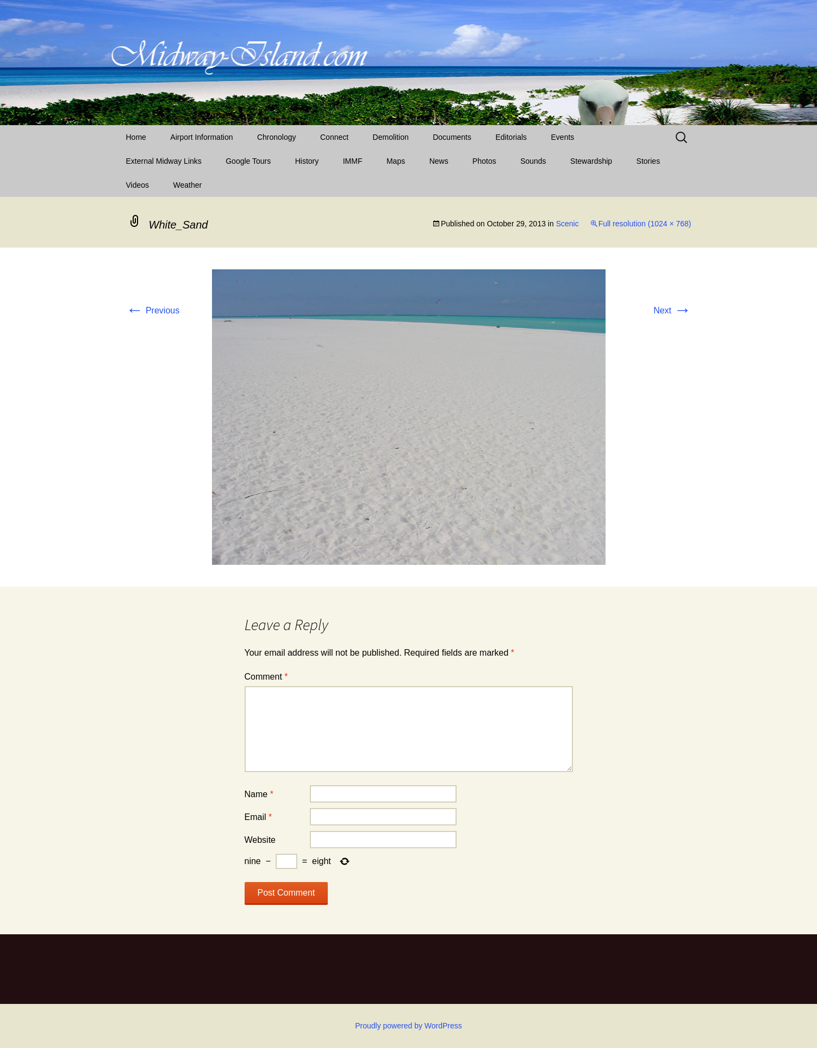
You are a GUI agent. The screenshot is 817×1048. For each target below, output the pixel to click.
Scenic (567, 223)
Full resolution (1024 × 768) (644, 223)
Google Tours (248, 161)
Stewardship (591, 161)
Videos (137, 185)
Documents (452, 137)
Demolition (391, 137)
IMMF (353, 161)
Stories (648, 161)
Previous (153, 310)
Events (563, 137)
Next (672, 310)
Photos (484, 161)
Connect (334, 137)
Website (260, 839)
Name (259, 794)
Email (258, 817)
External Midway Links (164, 161)
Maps (395, 161)
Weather (187, 185)
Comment (266, 676)
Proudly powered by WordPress (408, 1025)
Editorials (511, 137)
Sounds (533, 161)
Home (136, 137)
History (307, 161)
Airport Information (201, 137)
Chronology (276, 137)
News (438, 161)
